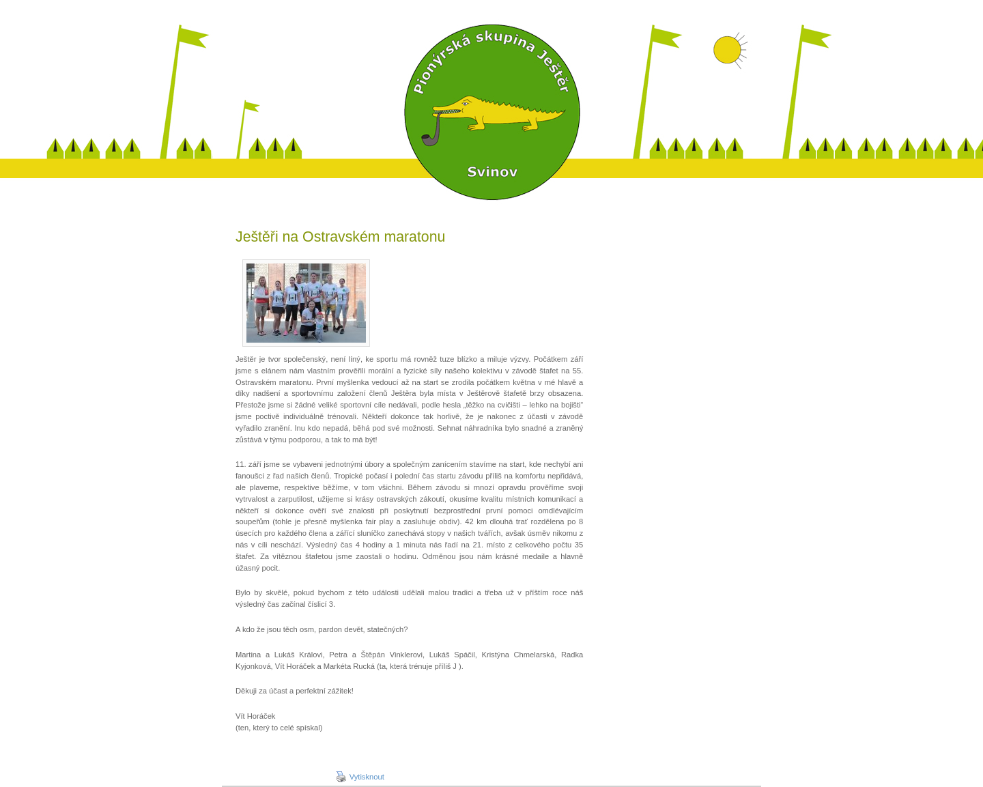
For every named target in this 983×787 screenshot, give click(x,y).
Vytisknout (360, 776)
